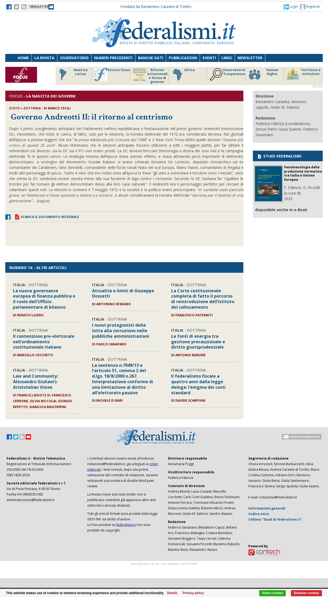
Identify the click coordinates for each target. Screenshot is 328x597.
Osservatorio (74, 57)
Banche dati (150, 57)
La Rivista (44, 57)
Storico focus (112, 74)
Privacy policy (193, 593)
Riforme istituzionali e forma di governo (150, 76)
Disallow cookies (306, 593)
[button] (291, 6)
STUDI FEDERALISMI (279, 156)
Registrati (310, 7)
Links (226, 57)
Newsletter (250, 57)
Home (23, 57)
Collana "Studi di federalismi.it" (275, 519)
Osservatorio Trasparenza (227, 74)
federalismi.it (126, 524)
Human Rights (263, 74)
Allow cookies (272, 593)
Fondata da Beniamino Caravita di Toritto (156, 6)
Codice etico (258, 514)
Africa (183, 74)
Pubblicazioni (183, 57)
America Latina (72, 74)
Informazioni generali (266, 508)
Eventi (209, 57)
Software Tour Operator (164, 569)
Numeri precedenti (113, 57)
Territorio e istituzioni (303, 74)
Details (172, 593)
